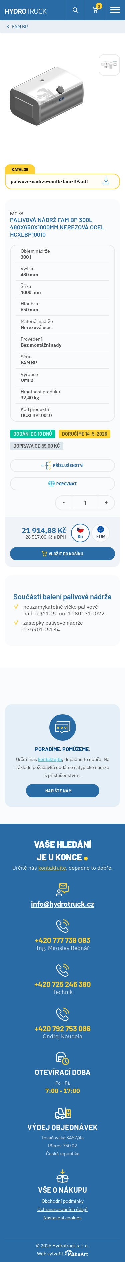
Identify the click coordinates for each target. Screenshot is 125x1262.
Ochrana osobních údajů (62, 1209)
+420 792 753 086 (63, 1028)
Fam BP (20, 27)
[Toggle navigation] (115, 10)
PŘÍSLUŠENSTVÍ (62, 465)
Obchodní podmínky (63, 1201)
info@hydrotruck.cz (62, 904)
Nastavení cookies (62, 1217)
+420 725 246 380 (62, 984)
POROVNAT (62, 483)
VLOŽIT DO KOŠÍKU (63, 553)
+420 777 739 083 (62, 940)
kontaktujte (50, 759)
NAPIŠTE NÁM (62, 790)
